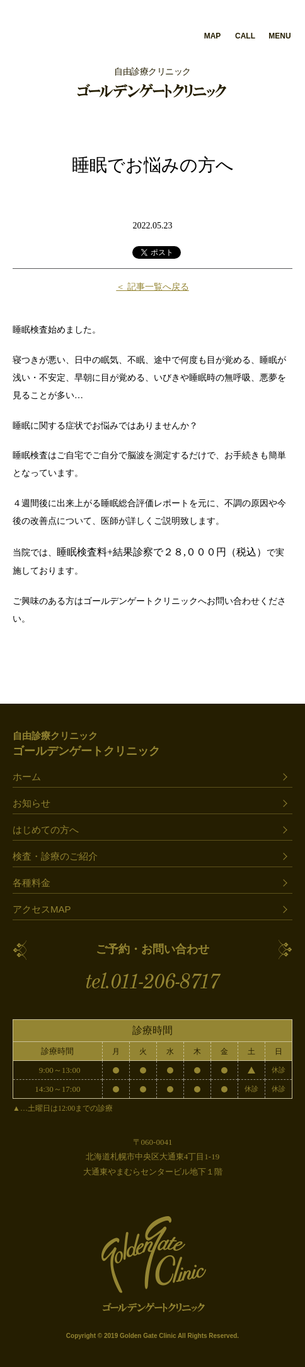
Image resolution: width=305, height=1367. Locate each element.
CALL (245, 36)
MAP (212, 36)
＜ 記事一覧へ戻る (152, 287)
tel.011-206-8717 (153, 982)
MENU (279, 36)
